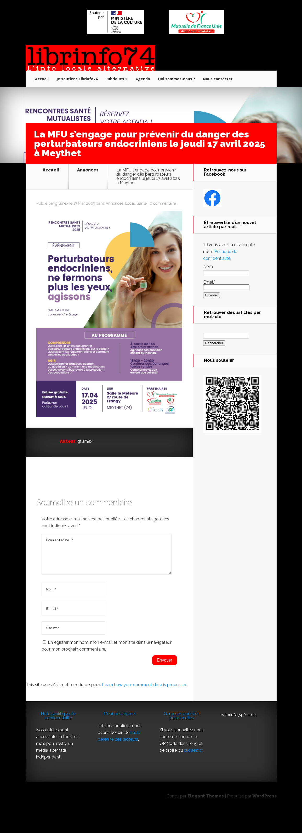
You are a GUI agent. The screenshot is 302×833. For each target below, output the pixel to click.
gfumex (61, 220)
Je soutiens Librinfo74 (77, 78)
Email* (226, 284)
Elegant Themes (205, 819)
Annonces (88, 170)
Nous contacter (217, 78)
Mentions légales (120, 736)
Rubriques (114, 78)
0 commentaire (163, 220)
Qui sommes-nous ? (176, 78)
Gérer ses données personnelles (182, 738)
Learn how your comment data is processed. (145, 707)
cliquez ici (193, 773)
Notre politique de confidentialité (58, 738)
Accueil (42, 78)
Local (130, 220)
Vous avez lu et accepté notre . (229, 251)
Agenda (142, 78)
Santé (142, 220)
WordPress (264, 819)
